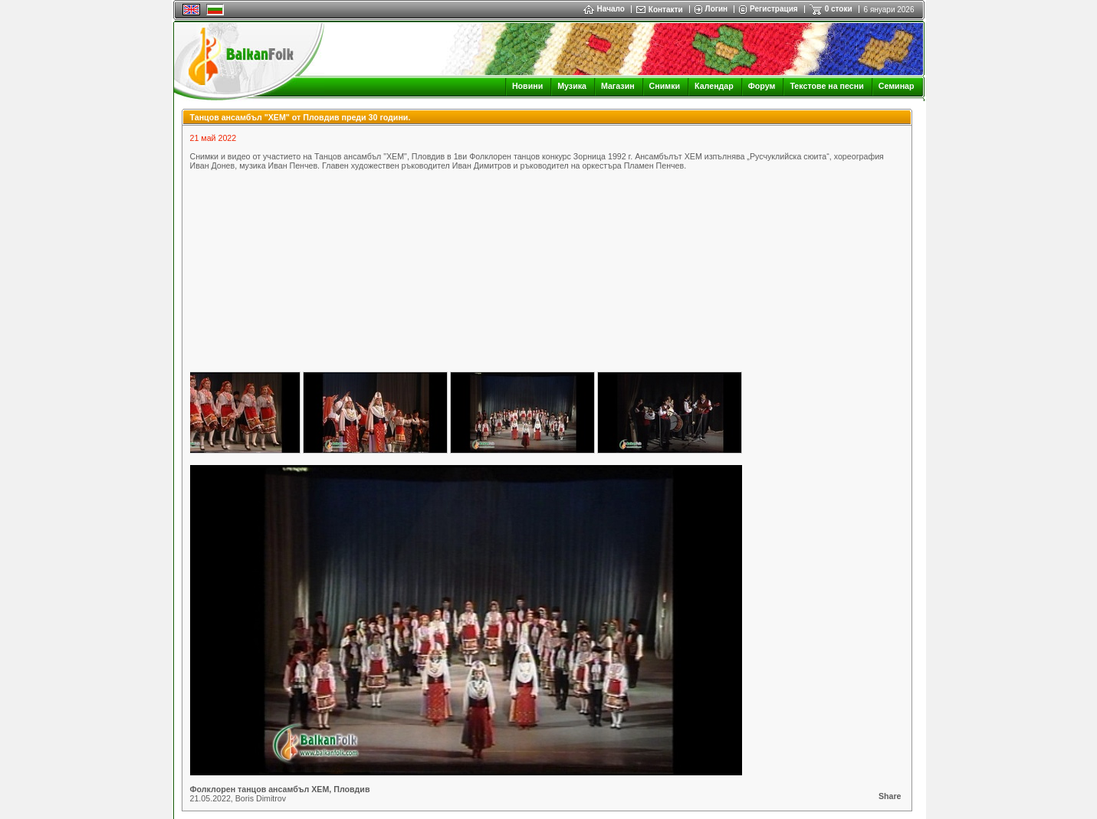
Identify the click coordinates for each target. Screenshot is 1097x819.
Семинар (897, 85)
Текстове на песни (826, 85)
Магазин (618, 85)
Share (890, 796)
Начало (604, 9)
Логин (716, 9)
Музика (571, 85)
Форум (762, 85)
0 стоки (838, 9)
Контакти (666, 9)
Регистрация (774, 9)
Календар (714, 85)
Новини (527, 85)
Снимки (664, 85)
